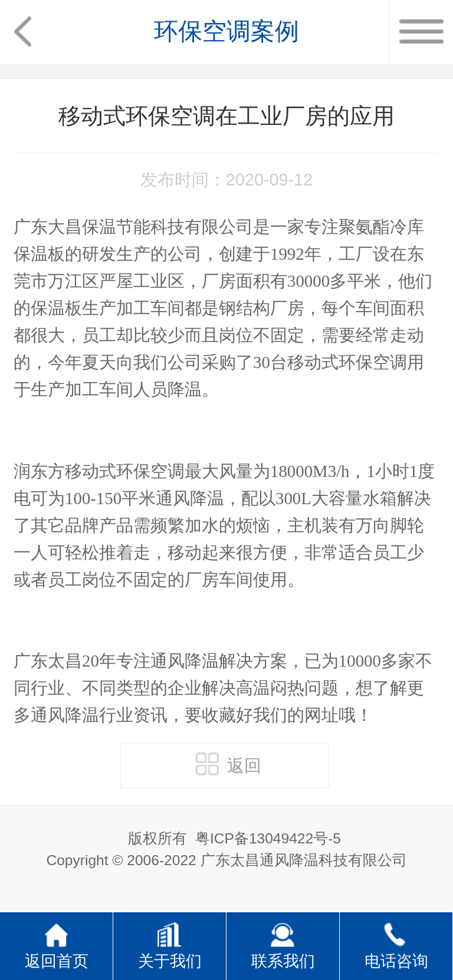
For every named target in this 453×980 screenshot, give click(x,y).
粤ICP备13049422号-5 (268, 838)
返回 (228, 763)
